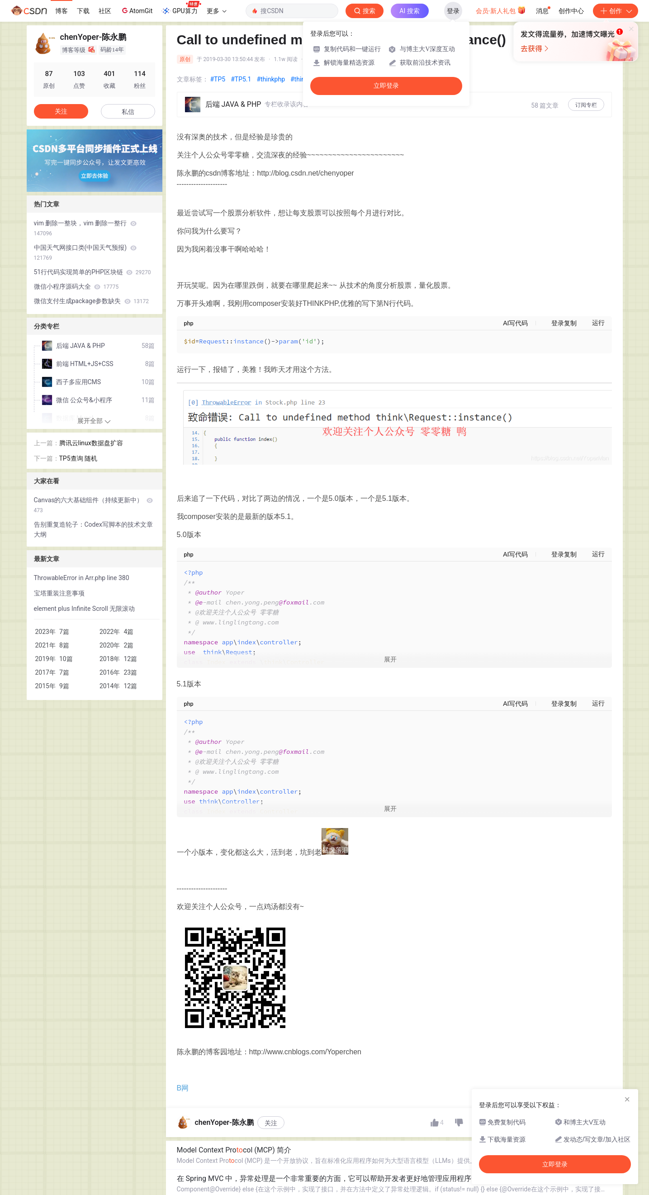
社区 (105, 10)
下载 (83, 10)
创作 (615, 10)
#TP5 (218, 79)
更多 (217, 10)
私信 (128, 111)
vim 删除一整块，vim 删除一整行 (85, 228)
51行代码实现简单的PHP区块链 (92, 272)
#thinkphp (270, 79)
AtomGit (136, 10)
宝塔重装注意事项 (59, 593)
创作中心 (571, 10)
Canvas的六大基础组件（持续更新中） (93, 505)
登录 (453, 10)
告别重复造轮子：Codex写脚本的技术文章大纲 (93, 529)
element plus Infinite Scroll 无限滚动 (84, 608)
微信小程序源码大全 (76, 286)
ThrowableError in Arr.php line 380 (81, 577)
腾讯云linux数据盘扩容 (91, 443)
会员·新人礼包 (501, 9)
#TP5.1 (241, 79)
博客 (61, 10)
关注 (271, 1177)
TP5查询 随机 (78, 458)
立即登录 (386, 85)
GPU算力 (181, 8)
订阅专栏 (586, 105)
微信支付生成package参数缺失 (91, 301)
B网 (183, 1142)
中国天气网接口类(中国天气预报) (85, 252)
